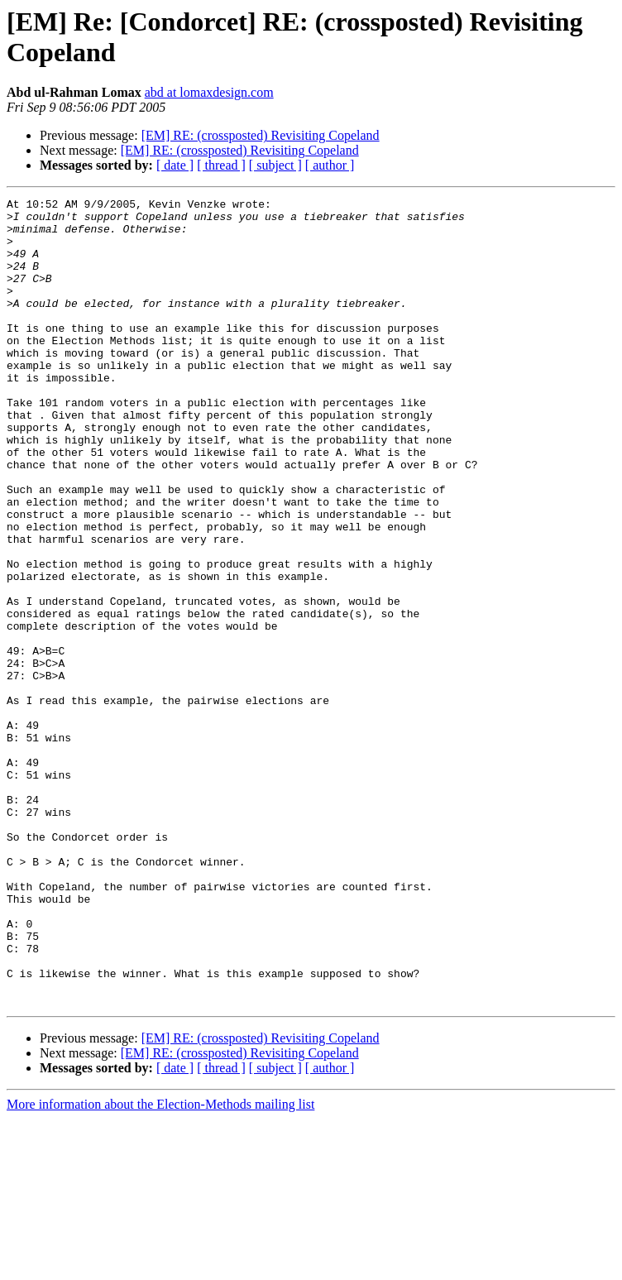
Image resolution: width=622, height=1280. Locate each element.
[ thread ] (221, 165)
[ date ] (175, 165)
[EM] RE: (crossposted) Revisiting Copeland (260, 135)
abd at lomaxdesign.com (209, 92)
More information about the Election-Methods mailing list (160, 1265)
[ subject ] (275, 165)
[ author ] (330, 165)
